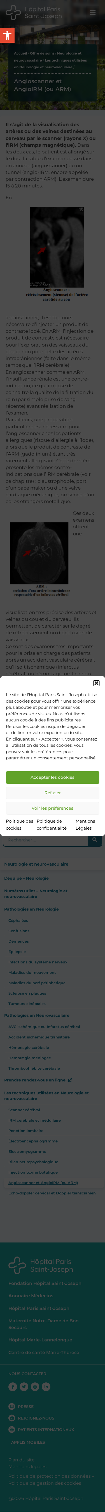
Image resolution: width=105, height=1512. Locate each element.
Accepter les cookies (52, 777)
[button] (96, 683)
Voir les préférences (52, 808)
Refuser (53, 792)
